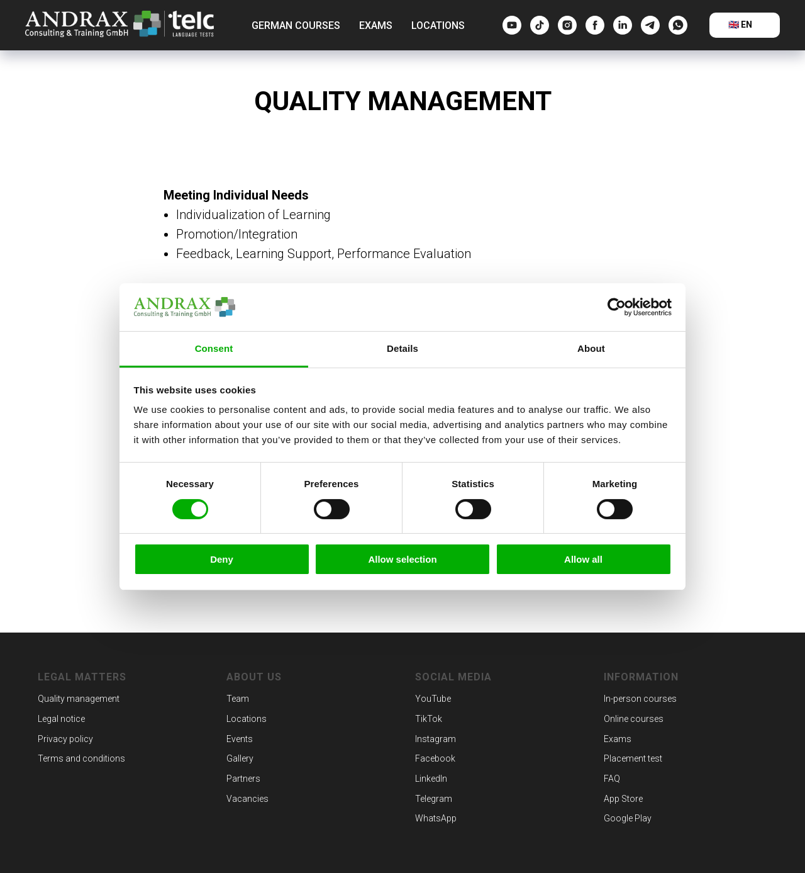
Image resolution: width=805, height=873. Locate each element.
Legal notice (61, 719)
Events (239, 739)
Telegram (433, 799)
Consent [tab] (214, 348)
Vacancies (247, 799)
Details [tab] (402, 348)
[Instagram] (567, 25)
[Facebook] (595, 25)
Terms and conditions (81, 758)
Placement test (633, 758)
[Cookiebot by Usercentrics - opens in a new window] (617, 307)
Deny (221, 559)
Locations (438, 25)
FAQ (612, 779)
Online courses (633, 719)
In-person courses (640, 699)
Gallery (239, 758)
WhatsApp (436, 818)
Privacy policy (65, 739)
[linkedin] (622, 25)
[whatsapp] (678, 25)
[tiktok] (539, 25)
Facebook (435, 758)
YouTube (433, 699)
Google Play (628, 818)
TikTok (428, 719)
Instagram (435, 739)
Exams (375, 25)
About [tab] (591, 348)
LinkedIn (431, 779)
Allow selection (402, 559)
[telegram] (650, 25)
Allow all (583, 559)
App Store (623, 799)
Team (237, 699)
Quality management (78, 699)
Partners (243, 779)
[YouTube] (511, 25)
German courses (296, 25)
